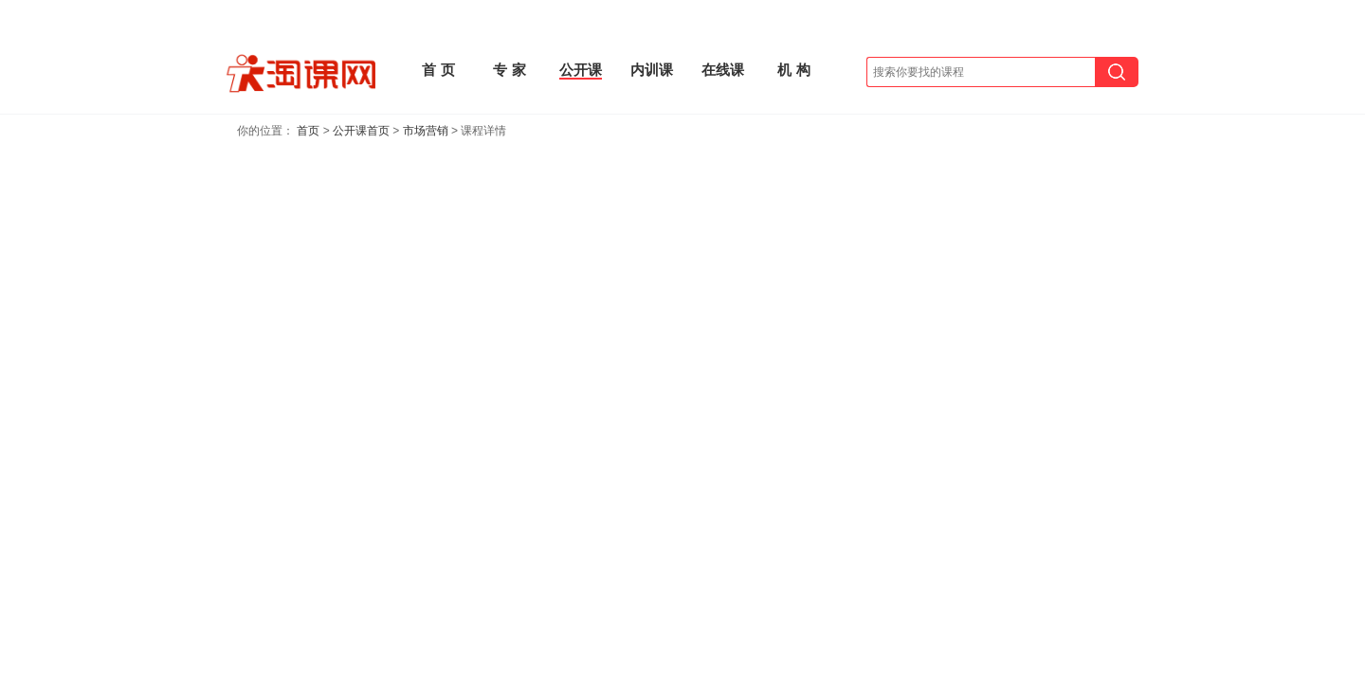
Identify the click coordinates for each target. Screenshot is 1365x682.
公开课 (580, 70)
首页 (308, 130)
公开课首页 (361, 130)
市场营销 (425, 130)
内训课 (651, 70)
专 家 (509, 70)
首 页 (438, 70)
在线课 (722, 70)
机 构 (793, 70)
